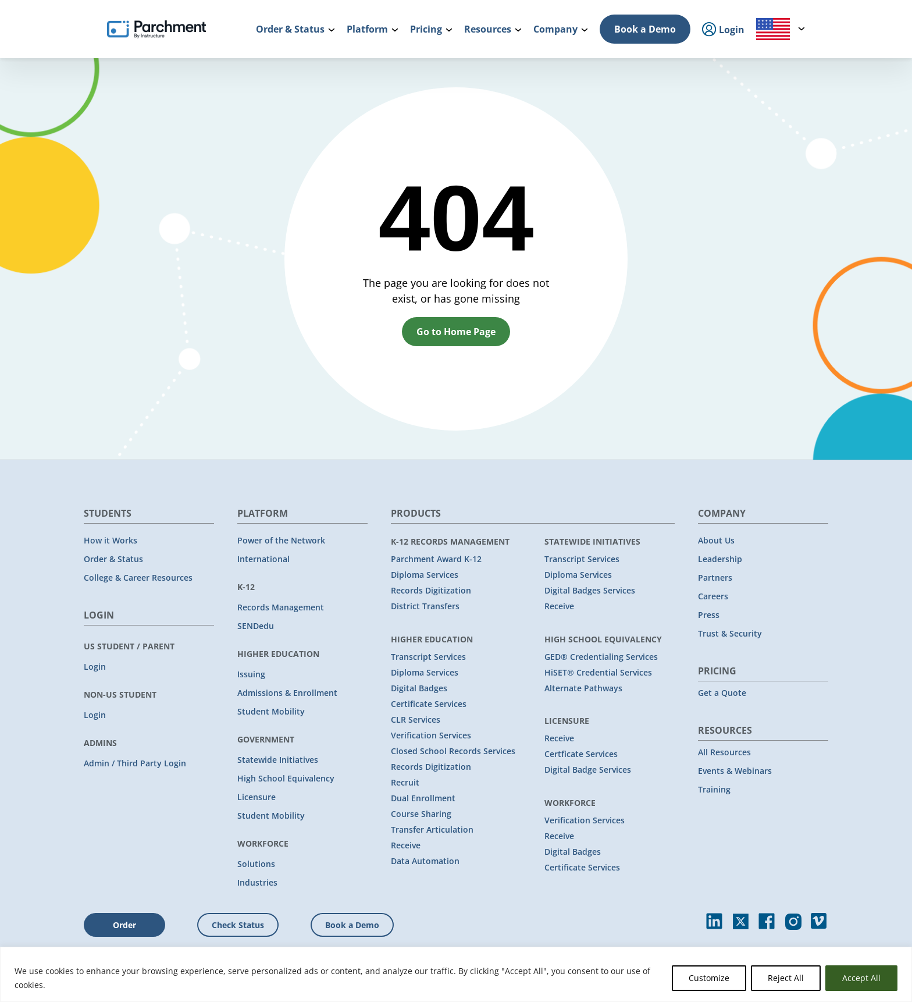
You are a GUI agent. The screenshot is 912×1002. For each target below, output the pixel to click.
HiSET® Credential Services (598, 672)
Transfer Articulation (432, 829)
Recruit (405, 782)
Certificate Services (428, 703)
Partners (715, 577)
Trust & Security (730, 633)
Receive (406, 845)
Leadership (720, 558)
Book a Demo (645, 29)
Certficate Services (581, 753)
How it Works (110, 540)
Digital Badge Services (587, 769)
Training (714, 789)
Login (95, 666)
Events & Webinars (735, 770)
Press (708, 614)
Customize (709, 977)
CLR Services (415, 719)
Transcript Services (428, 656)
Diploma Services (424, 574)
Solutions (256, 863)
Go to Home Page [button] (456, 331)
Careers (713, 596)
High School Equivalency (285, 778)
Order (124, 924)
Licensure (256, 796)
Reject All (786, 977)
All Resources (724, 752)
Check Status (238, 924)
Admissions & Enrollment (287, 692)
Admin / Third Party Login (135, 763)
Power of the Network (281, 540)
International (263, 558)
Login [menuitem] (723, 30)
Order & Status (113, 558)
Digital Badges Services (589, 590)
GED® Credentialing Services (601, 656)
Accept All (861, 977)
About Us (716, 540)
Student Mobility (271, 711)
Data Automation (425, 860)
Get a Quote (722, 692)
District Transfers (425, 606)
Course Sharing (421, 813)
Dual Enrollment (423, 798)
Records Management (280, 607)
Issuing (251, 674)
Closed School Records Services (453, 750)
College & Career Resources (138, 577)
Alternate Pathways (583, 688)
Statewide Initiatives (277, 759)
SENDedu (255, 625)
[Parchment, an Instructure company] (156, 29)
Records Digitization (431, 590)
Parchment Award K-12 (436, 558)
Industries (257, 882)
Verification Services (431, 735)
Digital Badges (419, 688)
